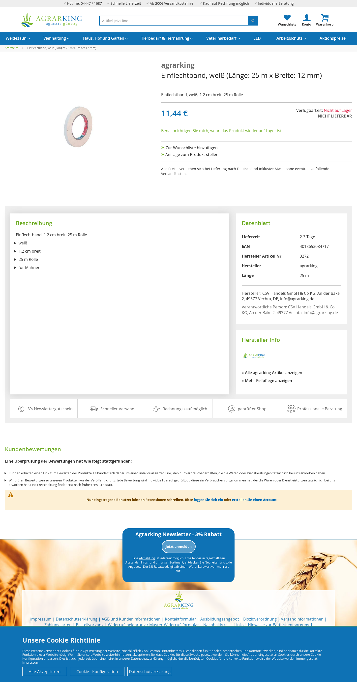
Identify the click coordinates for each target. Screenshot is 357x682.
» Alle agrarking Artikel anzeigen (272, 372)
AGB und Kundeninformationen (131, 619)
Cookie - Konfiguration (97, 671)
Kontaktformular (180, 619)
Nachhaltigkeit (216, 624)
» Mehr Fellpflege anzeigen (267, 380)
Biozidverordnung (260, 619)
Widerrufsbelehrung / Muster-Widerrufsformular (153, 624)
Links (239, 624)
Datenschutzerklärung (76, 619)
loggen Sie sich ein (208, 500)
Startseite (11, 48)
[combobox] (178, 21)
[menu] (178, 38)
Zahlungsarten (58, 624)
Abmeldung (147, 558)
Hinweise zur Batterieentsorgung (278, 624)
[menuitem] (16, 38)
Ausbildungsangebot (219, 619)
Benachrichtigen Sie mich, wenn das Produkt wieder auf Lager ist (221, 130)
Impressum (41, 619)
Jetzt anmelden (179, 546)
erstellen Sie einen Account (254, 500)
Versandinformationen (302, 619)
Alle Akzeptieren (44, 671)
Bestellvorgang (90, 624)
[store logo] (51, 19)
